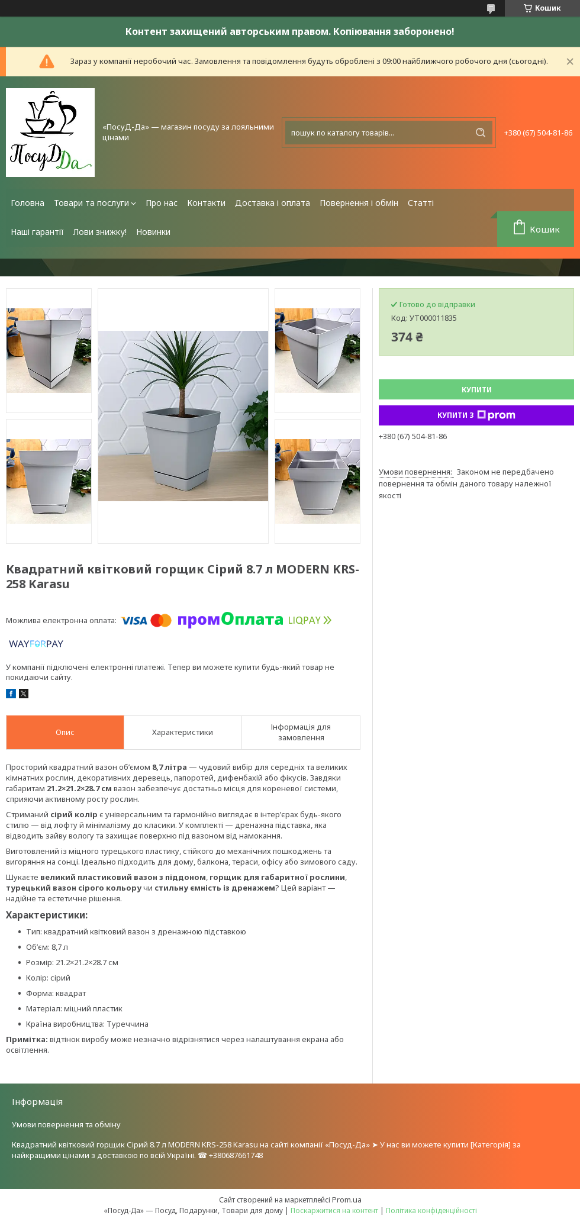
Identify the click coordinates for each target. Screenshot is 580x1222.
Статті (421, 202)
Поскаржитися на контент (334, 1210)
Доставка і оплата (272, 202)
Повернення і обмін (359, 202)
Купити (477, 390)
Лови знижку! (100, 231)
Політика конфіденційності (431, 1210)
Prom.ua (347, 1199)
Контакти (206, 202)
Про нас (162, 202)
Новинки (153, 231)
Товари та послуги (91, 202)
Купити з (476, 415)
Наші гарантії (37, 231)
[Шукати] (480, 132)
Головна (27, 202)
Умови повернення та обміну (66, 1124)
